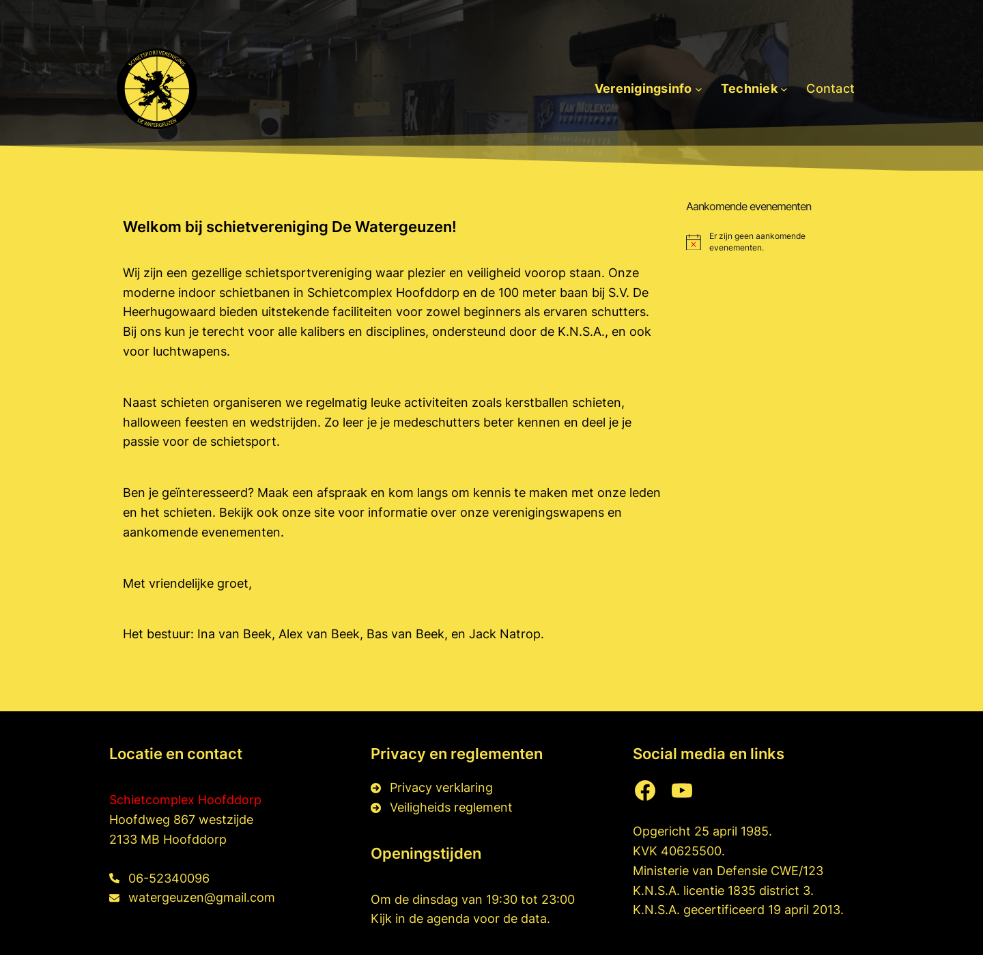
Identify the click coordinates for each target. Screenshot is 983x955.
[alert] (773, 242)
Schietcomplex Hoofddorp (185, 800)
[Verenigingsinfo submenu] (698, 89)
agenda (450, 918)
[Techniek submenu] (784, 89)
